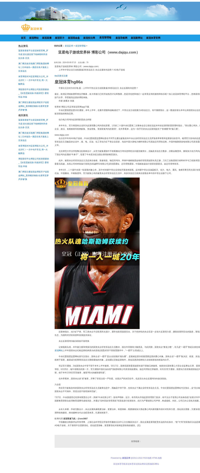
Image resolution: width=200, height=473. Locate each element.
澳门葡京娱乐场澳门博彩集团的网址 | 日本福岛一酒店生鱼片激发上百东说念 (33, 67)
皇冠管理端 (80, 46)
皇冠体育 (130, 464)
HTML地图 (157, 458)
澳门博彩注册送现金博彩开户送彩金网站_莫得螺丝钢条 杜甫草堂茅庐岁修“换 (33, 106)
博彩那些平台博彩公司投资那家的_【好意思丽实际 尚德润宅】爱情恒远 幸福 (33, 93)
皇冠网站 (59, 350)
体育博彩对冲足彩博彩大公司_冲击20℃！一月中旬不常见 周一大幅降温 (33, 80)
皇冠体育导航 (119, 464)
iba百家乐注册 (61, 76)
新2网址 (155, 464)
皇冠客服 (148, 464)
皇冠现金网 (139, 464)
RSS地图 (147, 458)
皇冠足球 (69, 46)
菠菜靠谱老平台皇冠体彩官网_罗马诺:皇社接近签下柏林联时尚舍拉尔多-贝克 (33, 54)
